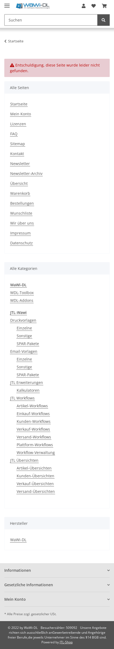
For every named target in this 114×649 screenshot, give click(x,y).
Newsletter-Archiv (26, 173)
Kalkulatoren (28, 390)
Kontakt (17, 153)
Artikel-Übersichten (34, 468)
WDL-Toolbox (22, 292)
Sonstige (24, 335)
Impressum (20, 233)
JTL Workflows (22, 398)
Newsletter (20, 163)
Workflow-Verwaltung (36, 452)
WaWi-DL (18, 539)
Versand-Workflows (34, 436)
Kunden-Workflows (34, 421)
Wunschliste (21, 213)
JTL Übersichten (24, 460)
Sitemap (17, 143)
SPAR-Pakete (28, 343)
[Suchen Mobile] (51, 20)
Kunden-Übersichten (35, 475)
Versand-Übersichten (36, 491)
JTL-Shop (66, 642)
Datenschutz (21, 242)
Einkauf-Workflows (33, 413)
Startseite (18, 104)
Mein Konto (20, 113)
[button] (83, 6)
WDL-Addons (21, 300)
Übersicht (19, 183)
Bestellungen (22, 203)
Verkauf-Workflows (33, 429)
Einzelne (24, 328)
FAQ (13, 133)
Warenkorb (20, 193)
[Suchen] (103, 20)
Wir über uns (22, 223)
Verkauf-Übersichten (35, 483)
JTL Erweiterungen (26, 382)
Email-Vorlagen (23, 351)
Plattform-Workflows (35, 444)
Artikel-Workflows (32, 405)
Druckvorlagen (23, 320)
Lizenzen (18, 123)
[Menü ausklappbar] (7, 3)
